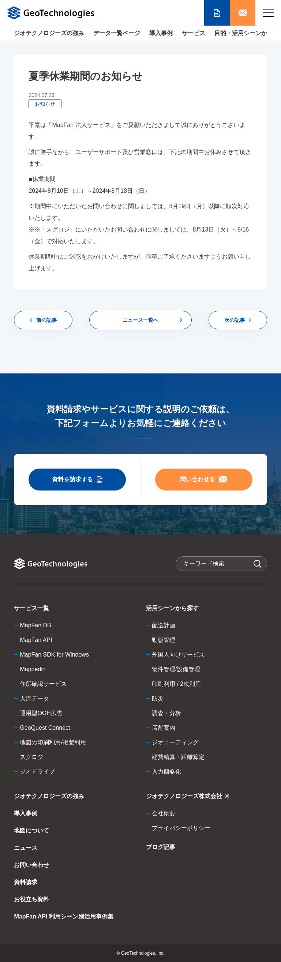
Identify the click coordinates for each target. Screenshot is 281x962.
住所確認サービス (43, 684)
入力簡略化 (166, 772)
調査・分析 (166, 713)
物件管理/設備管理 (176, 669)
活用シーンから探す (172, 608)
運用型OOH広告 (41, 713)
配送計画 (163, 625)
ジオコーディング (175, 742)
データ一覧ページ (116, 33)
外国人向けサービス (178, 654)
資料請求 (25, 882)
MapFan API (36, 640)
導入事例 (161, 33)
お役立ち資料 (31, 899)
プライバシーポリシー (181, 828)
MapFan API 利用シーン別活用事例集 (63, 916)
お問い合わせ (31, 865)
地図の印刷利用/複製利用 (53, 742)
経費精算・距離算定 (178, 757)
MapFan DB (35, 625)
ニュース (25, 848)
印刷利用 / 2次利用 (176, 684)
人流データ (34, 698)
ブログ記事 (160, 847)
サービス (193, 33)
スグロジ (31, 757)
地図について (31, 830)
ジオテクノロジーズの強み (49, 33)
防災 (158, 698)
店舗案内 (163, 728)
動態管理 (163, 640)
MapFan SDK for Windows (54, 654)
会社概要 (163, 813)
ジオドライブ (37, 772)
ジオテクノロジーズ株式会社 (187, 797)
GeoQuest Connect (45, 728)
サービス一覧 (31, 608)
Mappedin (32, 669)
